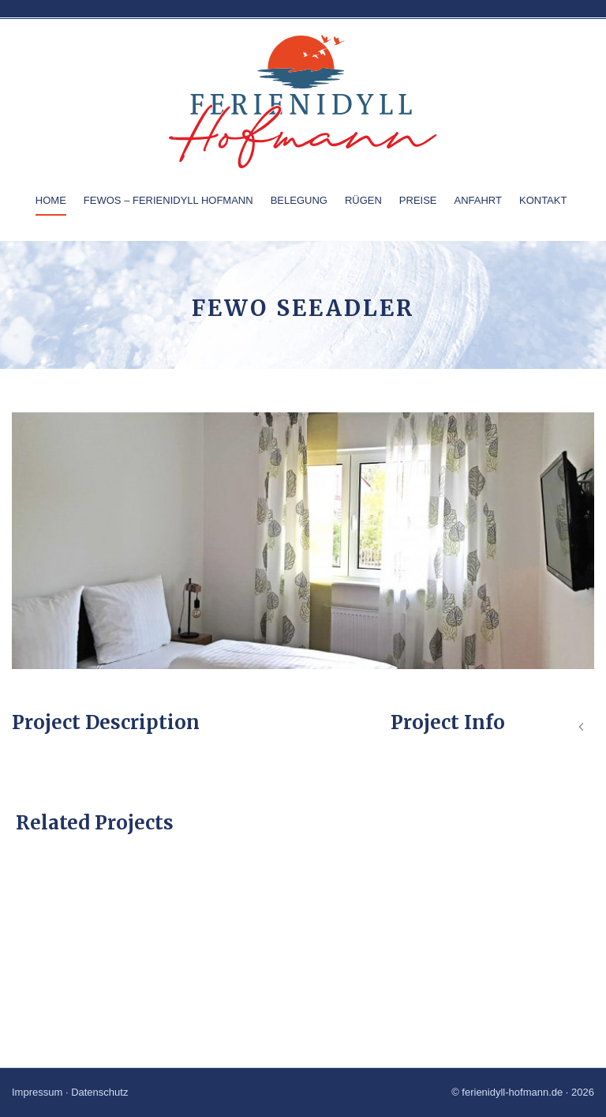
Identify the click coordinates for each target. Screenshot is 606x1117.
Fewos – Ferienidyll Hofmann (168, 200)
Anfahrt (478, 200)
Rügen (363, 200)
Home (51, 200)
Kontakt (543, 200)
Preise (418, 200)
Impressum (37, 1092)
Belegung (299, 200)
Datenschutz (99, 1092)
